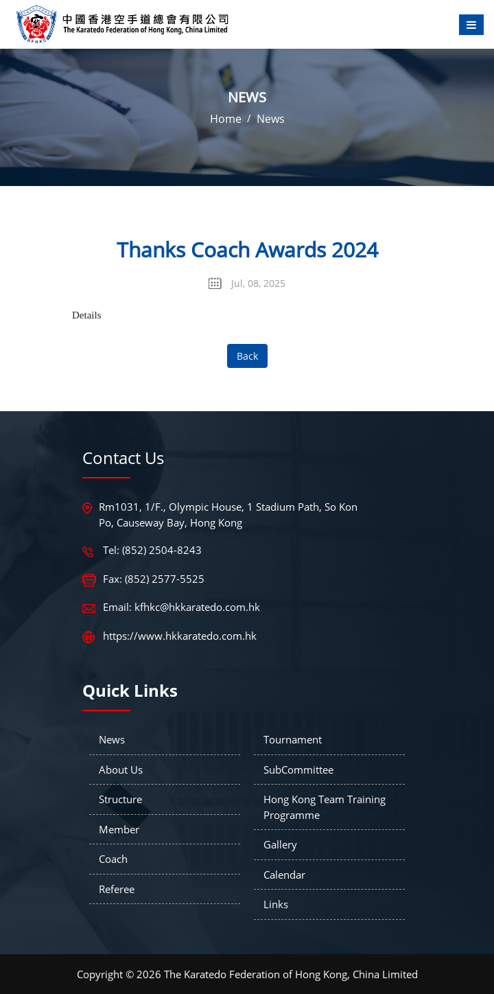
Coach (113, 859)
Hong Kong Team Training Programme (324, 807)
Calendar (284, 874)
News (271, 118)
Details (87, 315)
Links (275, 904)
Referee (116, 889)
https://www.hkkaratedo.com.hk (180, 636)
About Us (121, 769)
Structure (120, 799)
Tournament (292, 739)
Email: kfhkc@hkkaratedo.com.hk (181, 607)
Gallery (280, 844)
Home (226, 118)
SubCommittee (298, 769)
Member (119, 829)
